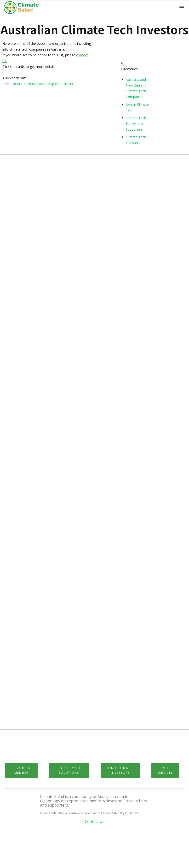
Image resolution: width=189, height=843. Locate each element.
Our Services (165, 770)
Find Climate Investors (120, 770)
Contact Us (94, 821)
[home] (22, 7)
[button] (182, 7)
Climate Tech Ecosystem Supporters (136, 124)
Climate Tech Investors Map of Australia (42, 83)
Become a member (21, 770)
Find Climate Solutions (69, 770)
